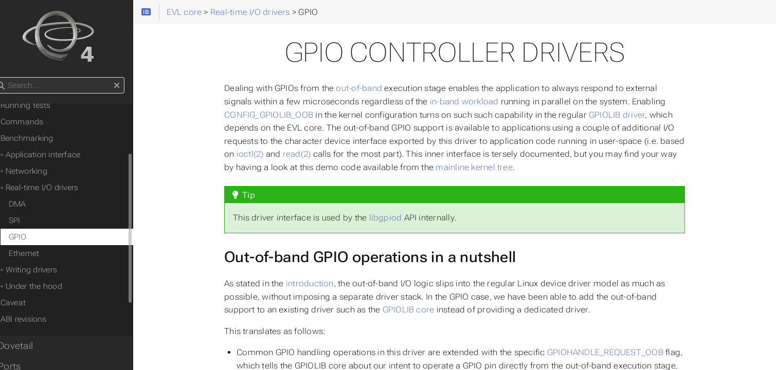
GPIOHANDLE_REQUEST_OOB (615, 352)
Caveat (29, 302)
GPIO (34, 237)
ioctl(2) (260, 154)
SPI (31, 220)
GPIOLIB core (419, 309)
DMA (33, 204)
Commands (38, 121)
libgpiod (396, 218)
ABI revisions (39, 319)
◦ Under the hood (47, 286)
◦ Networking (39, 171)
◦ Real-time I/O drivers (55, 187)
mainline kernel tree (485, 167)
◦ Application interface (56, 154)
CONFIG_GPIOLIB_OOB (279, 115)
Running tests (41, 105)
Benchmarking (42, 138)
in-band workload (474, 101)
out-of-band (370, 88)
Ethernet (40, 253)
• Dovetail (28, 346)
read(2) (307, 154)
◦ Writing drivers (44, 269)
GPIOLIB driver (627, 115)
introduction (320, 283)
